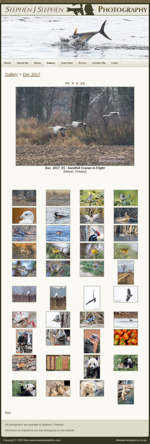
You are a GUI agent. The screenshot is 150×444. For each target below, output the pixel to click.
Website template (126, 440)
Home (7, 62)
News (37, 62)
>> (82, 83)
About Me (22, 62)
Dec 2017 (31, 74)
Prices (82, 62)
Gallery (50, 62)
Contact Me (99, 62)
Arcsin (143, 440)
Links (114, 62)
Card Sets (67, 62)
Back (8, 412)
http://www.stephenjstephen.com (42, 440)
